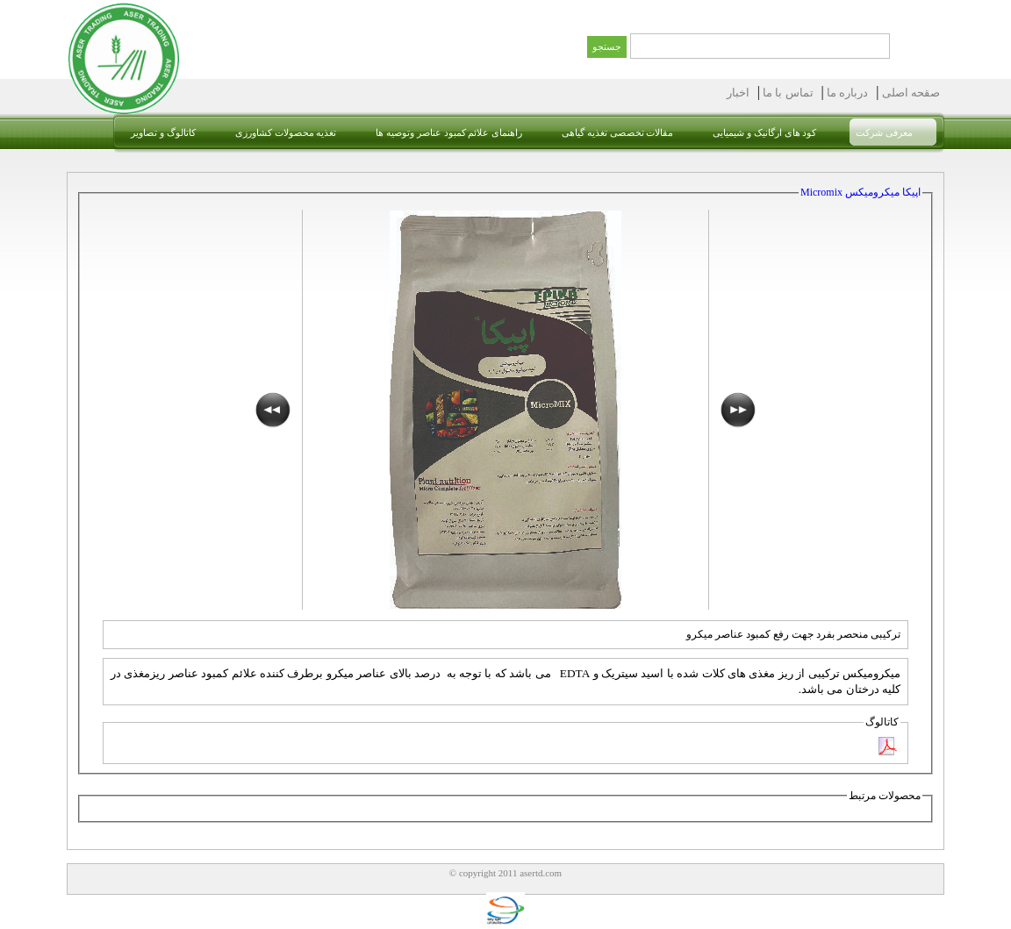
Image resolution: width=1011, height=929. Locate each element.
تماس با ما (787, 92)
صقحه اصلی (910, 92)
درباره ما (846, 92)
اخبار (738, 92)
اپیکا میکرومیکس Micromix (860, 192)
